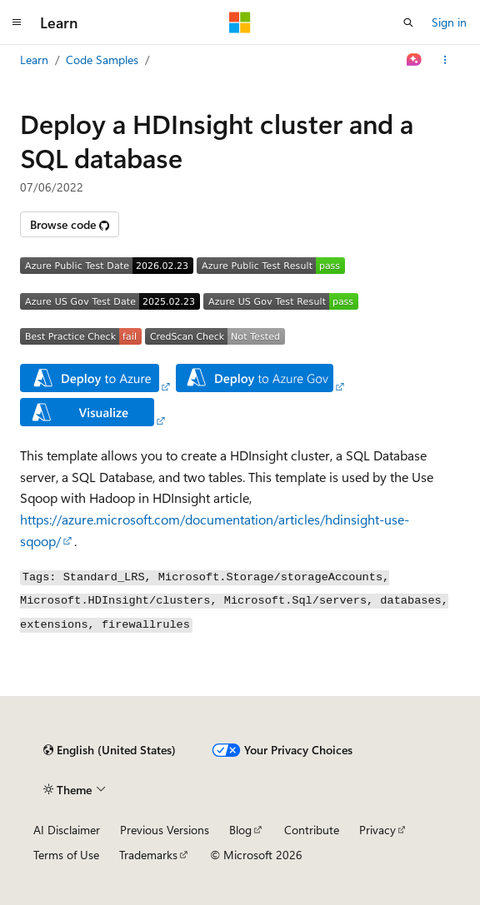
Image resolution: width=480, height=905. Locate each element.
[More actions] (445, 60)
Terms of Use (66, 855)
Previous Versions (164, 830)
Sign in (449, 22)
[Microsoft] (240, 22)
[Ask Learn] (414, 60)
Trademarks (148, 855)
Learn (34, 59)
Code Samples (102, 59)
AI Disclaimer (66, 830)
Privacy (377, 830)
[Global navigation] (16, 22)
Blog (240, 830)
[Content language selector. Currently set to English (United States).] (109, 750)
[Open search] (408, 22)
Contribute (311, 830)
